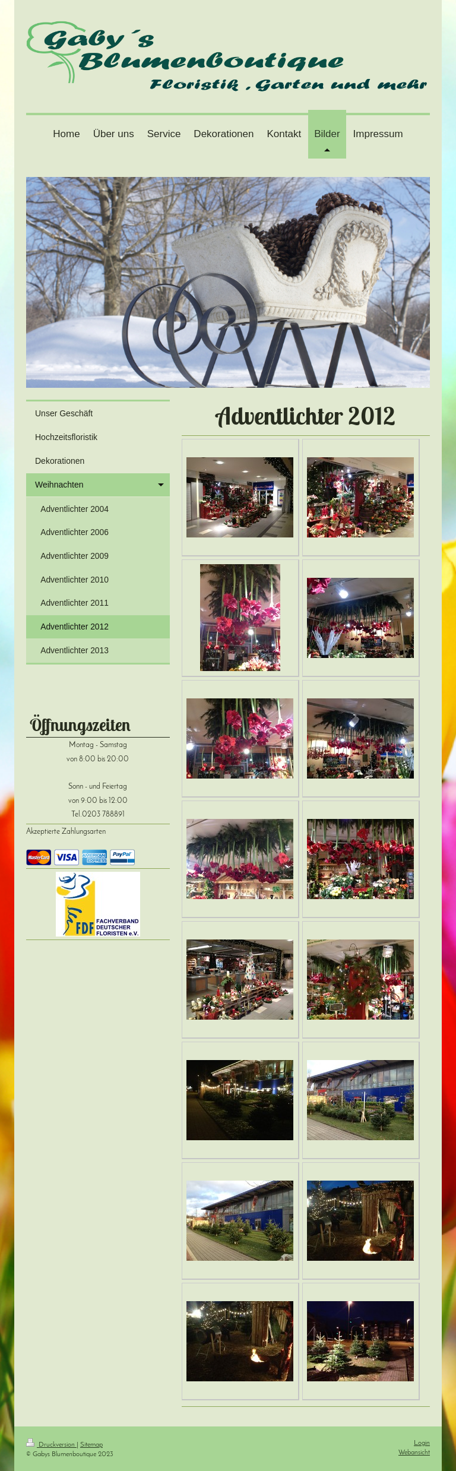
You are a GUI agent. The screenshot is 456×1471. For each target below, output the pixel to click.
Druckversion (51, 1444)
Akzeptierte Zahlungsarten (66, 832)
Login (422, 1443)
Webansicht (414, 1452)
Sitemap (91, 1444)
